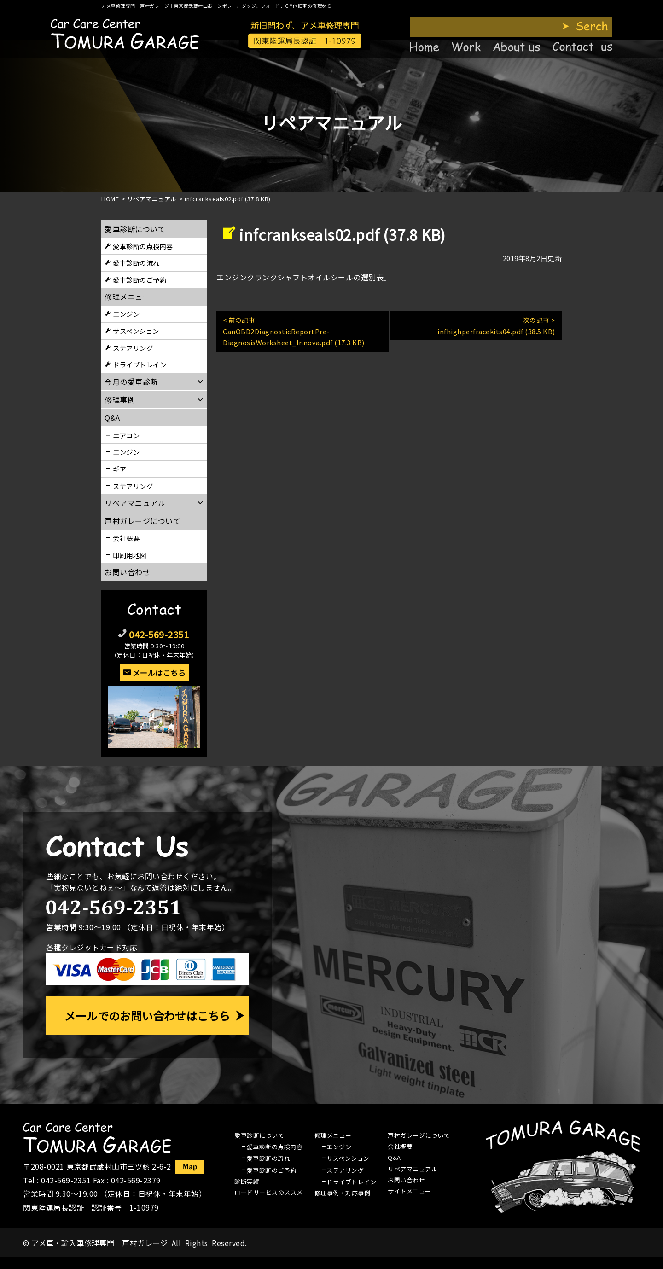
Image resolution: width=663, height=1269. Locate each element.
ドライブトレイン (139, 364)
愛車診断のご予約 (139, 280)
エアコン (126, 435)
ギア (119, 469)
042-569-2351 (159, 634)
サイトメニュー (409, 1191)
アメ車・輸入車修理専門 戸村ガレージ (99, 1242)
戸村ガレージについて (142, 520)
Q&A (394, 1158)
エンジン (126, 314)
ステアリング (133, 348)
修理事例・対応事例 (342, 1193)
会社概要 (126, 538)
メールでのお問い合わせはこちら (147, 1015)
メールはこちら (159, 672)
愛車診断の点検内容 (143, 246)
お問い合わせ (127, 571)
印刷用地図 (129, 555)
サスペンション (136, 331)
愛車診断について (135, 228)
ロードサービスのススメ (268, 1193)
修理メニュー (127, 296)
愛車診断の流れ (136, 263)
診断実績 (246, 1182)
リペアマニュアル (412, 1169)
